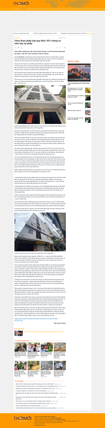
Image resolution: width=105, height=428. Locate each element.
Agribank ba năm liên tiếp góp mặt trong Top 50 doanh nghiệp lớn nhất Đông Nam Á (41, 394)
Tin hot (23, 9)
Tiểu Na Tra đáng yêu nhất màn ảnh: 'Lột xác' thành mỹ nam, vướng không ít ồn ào (40, 386)
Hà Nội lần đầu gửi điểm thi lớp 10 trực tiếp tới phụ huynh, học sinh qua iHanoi (40, 408)
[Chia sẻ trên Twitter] (59, 48)
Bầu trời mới (95, 9)
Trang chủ (17, 9)
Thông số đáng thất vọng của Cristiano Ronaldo (32, 405)
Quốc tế (60, 9)
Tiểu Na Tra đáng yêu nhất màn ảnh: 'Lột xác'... (48, 33)
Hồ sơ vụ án (52, 9)
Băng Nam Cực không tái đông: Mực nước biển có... (76, 33)
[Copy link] (62, 48)
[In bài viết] (65, 48)
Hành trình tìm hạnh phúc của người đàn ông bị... (19, 33)
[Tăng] (21, 47)
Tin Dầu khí (44, 9)
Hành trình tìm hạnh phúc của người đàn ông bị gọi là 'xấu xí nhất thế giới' (38, 384)
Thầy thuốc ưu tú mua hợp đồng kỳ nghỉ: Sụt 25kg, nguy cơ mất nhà (37, 401)
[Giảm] (15, 47)
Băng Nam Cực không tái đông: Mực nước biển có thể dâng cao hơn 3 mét (39, 388)
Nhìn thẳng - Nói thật (33, 9)
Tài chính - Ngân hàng (84, 9)
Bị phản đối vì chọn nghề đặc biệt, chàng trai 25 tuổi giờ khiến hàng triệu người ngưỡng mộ (41, 397)
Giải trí (66, 9)
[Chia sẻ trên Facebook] (57, 48)
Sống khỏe (72, 9)
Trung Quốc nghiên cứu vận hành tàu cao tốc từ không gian (35, 391)
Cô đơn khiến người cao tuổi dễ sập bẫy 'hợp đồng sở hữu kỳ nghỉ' (36, 403)
